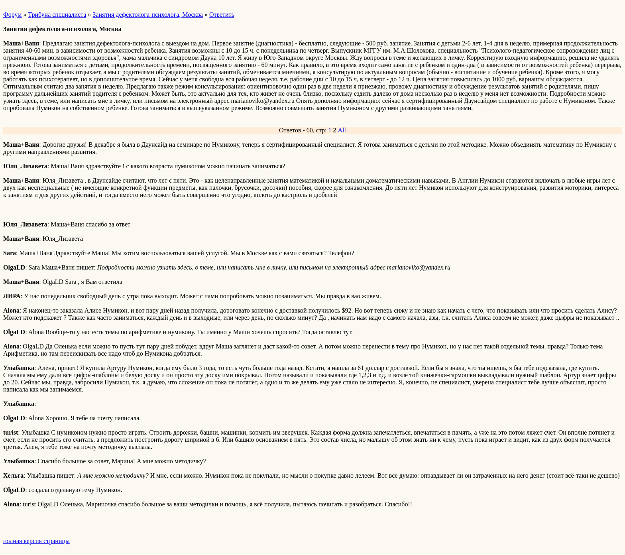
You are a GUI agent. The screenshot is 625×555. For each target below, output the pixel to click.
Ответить (221, 14)
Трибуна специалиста (57, 14)
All (342, 130)
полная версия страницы (36, 540)
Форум (12, 14)
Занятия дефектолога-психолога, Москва (147, 14)
